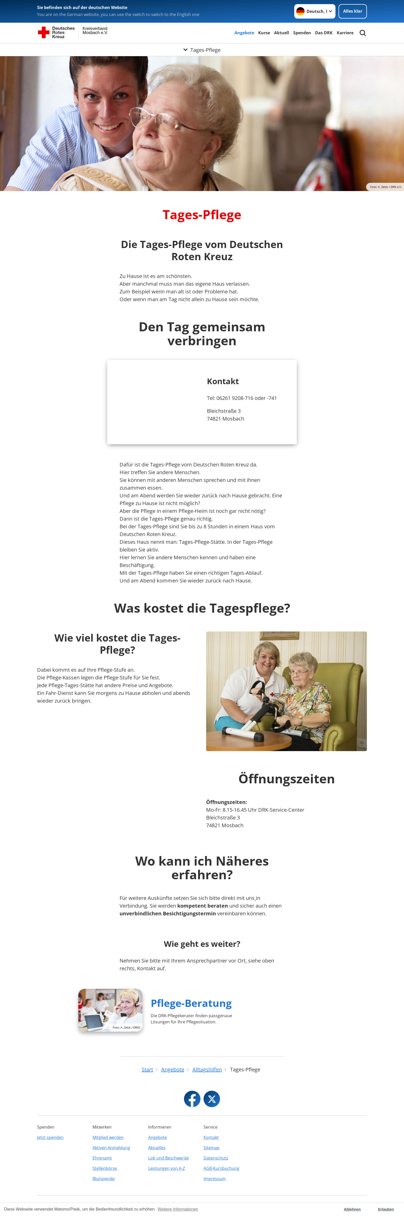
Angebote (244, 33)
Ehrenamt (102, 1158)
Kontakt (211, 1137)
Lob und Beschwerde (168, 1158)
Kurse (264, 33)
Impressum (215, 1178)
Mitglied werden (108, 1137)
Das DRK (324, 33)
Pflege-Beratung (191, 1003)
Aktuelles (157, 1148)
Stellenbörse (104, 1168)
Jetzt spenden (50, 1137)
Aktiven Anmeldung (111, 1148)
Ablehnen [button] (352, 1209)
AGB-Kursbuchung (221, 1168)
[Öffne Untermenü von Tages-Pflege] (202, 50)
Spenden (302, 33)
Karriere (345, 33)
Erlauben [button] (386, 1209)
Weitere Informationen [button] (178, 1209)
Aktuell (281, 33)
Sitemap (212, 1148)
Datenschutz (216, 1158)
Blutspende (103, 1178)
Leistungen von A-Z (166, 1168)
